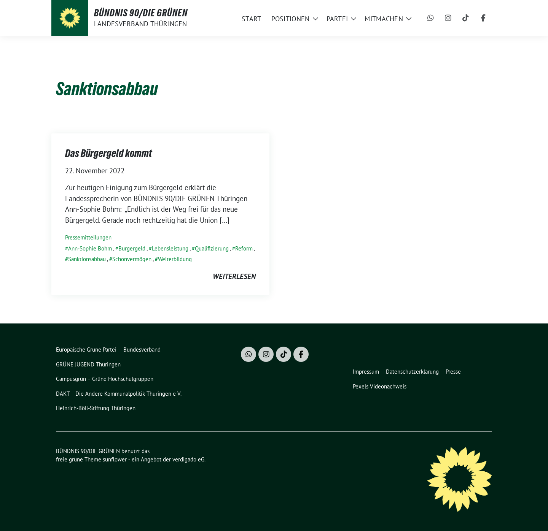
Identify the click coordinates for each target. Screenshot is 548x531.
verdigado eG (188, 459)
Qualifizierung (212, 248)
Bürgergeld (131, 248)
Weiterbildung (175, 259)
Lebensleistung (170, 248)
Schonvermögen (131, 259)
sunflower (115, 459)
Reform (244, 248)
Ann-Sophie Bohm (90, 248)
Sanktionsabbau (87, 259)
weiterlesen (234, 276)
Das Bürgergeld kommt (108, 153)
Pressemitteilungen (88, 237)
